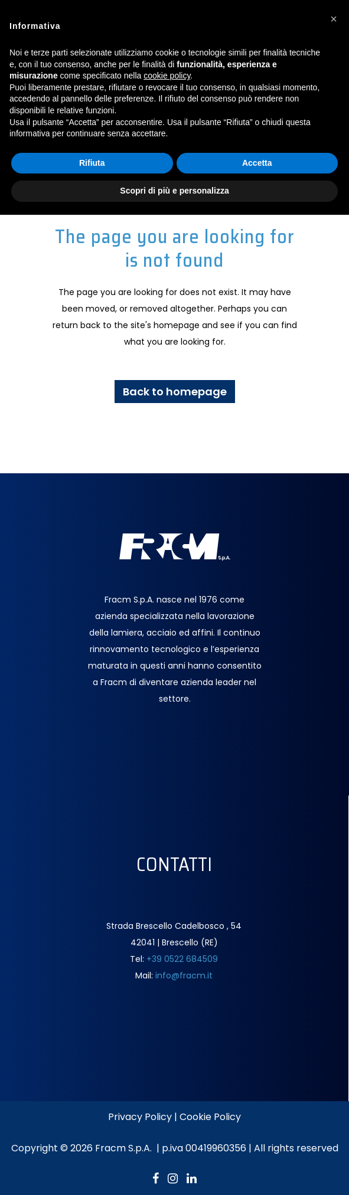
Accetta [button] (257, 163)
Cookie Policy (210, 1117)
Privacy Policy (140, 1117)
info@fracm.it (184, 975)
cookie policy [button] (166, 75)
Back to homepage (175, 391)
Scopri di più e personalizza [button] (174, 190)
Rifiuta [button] (92, 163)
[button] (333, 18)
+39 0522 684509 (182, 959)
